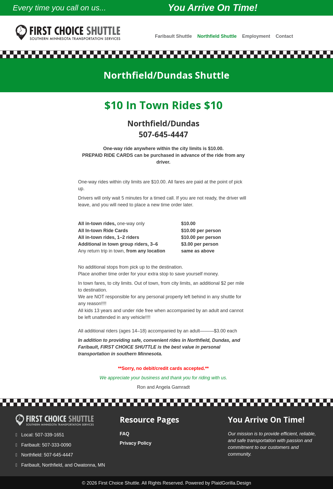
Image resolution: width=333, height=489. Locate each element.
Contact (284, 36)
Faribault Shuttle (173, 36)
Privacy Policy (135, 443)
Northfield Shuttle (217, 36)
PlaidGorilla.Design (231, 483)
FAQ (124, 433)
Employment (256, 36)
